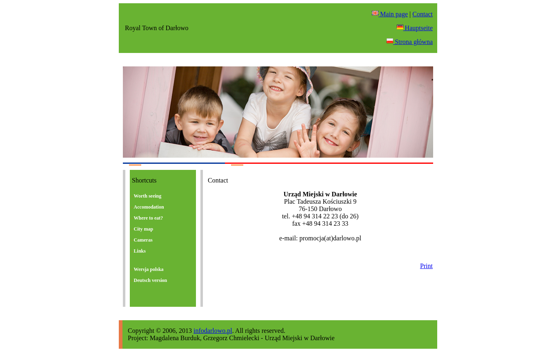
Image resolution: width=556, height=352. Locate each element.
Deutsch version (149, 280)
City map (142, 229)
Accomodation (147, 207)
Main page (390, 14)
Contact (422, 14)
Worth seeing (146, 196)
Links (138, 251)
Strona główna (410, 41)
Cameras (142, 240)
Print (426, 265)
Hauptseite (415, 27)
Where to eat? (147, 218)
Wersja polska (147, 269)
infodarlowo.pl (212, 330)
